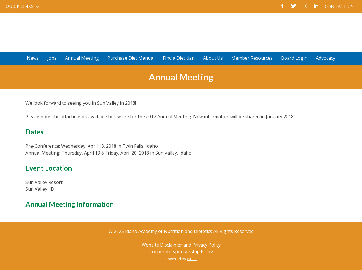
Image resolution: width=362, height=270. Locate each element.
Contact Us (339, 6)
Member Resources (252, 58)
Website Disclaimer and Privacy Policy (181, 245)
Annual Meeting (82, 58)
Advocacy (325, 58)
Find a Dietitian (179, 58)
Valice (192, 258)
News (33, 58)
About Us (213, 58)
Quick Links (20, 6)
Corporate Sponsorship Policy (181, 251)
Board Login (294, 58)
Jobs (52, 58)
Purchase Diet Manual (130, 58)
